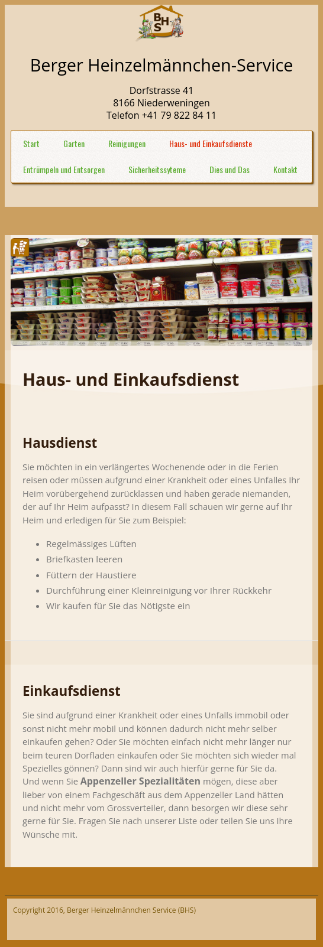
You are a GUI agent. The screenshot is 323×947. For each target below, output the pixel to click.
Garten (74, 143)
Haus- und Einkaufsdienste (210, 143)
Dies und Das (229, 169)
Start (31, 143)
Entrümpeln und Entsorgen (64, 169)
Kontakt (285, 169)
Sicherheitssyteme (157, 169)
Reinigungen (127, 143)
